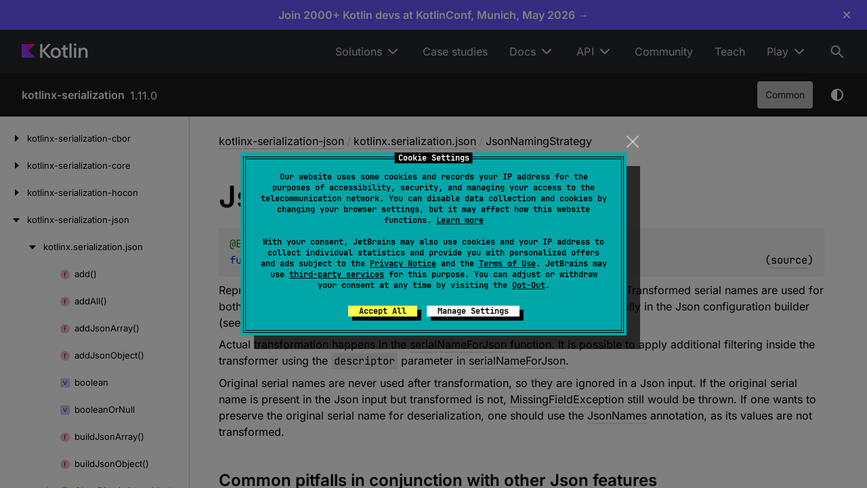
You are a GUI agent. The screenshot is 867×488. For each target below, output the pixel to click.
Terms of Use (507, 263)
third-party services (336, 274)
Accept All (382, 311)
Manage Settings (473, 311)
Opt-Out (528, 285)
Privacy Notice (403, 263)
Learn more (460, 220)
